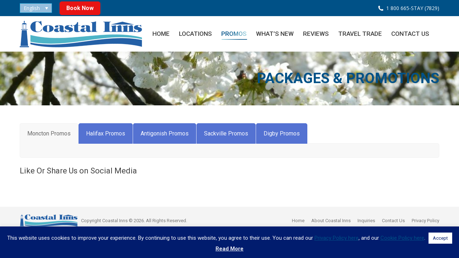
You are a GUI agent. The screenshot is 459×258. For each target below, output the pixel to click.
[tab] (49, 133)
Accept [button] (440, 238)
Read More (229, 248)
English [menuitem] (32, 8)
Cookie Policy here (402, 238)
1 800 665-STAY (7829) (412, 8)
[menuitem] (36, 8)
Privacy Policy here (336, 238)
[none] (36, 8)
